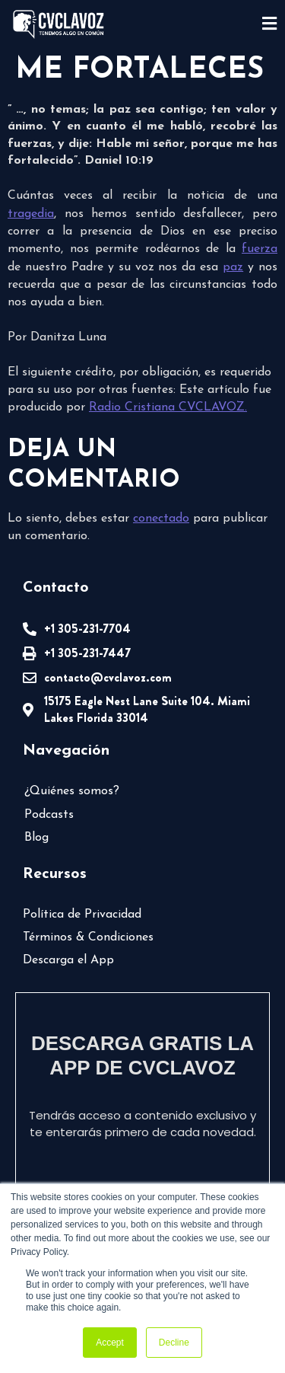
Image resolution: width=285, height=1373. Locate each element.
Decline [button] (174, 1342)
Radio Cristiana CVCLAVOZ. (168, 407)
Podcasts (49, 815)
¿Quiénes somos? (71, 791)
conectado (161, 518)
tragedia (31, 214)
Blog (36, 838)
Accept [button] (110, 1342)
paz (233, 267)
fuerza (259, 249)
